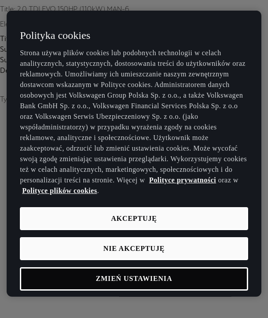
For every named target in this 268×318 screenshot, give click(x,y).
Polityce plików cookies (59, 190)
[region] (134, 154)
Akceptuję (134, 218)
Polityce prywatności (182, 179)
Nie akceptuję (134, 248)
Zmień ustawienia (134, 278)
